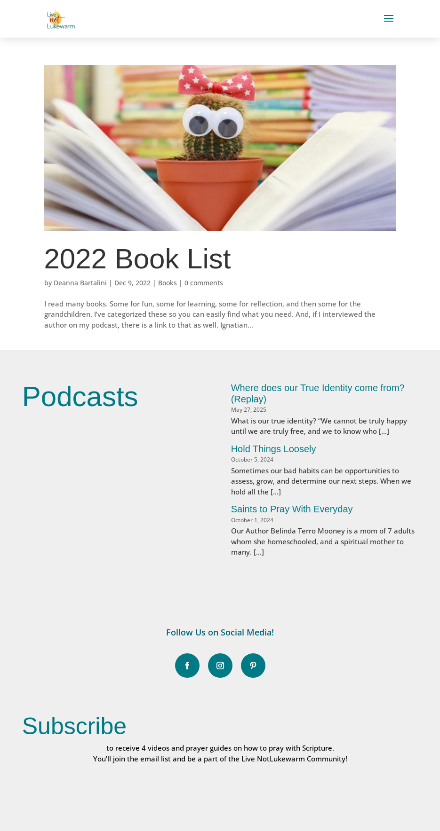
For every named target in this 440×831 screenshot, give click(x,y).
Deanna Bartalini (80, 282)
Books (167, 282)
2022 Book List (137, 258)
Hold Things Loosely (273, 449)
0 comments (203, 282)
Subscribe (74, 726)
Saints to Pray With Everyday (292, 509)
